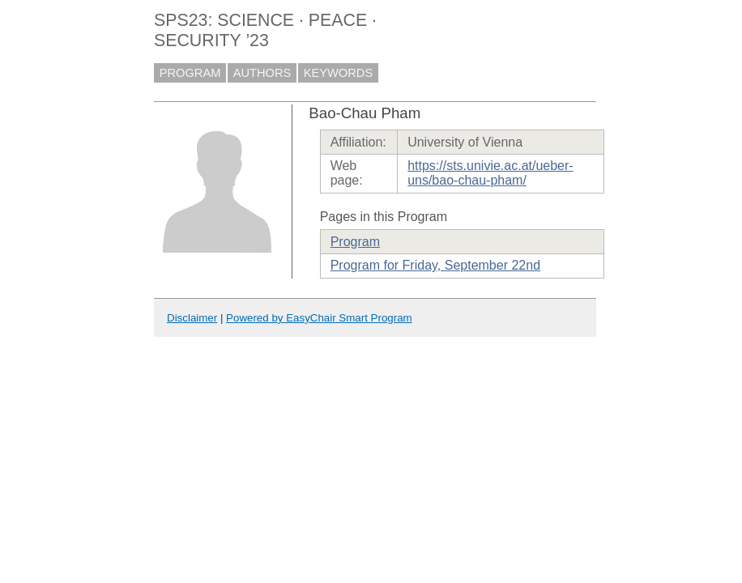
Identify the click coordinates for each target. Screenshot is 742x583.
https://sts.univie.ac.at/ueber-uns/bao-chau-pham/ (490, 173)
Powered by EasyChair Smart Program (319, 318)
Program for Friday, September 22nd (435, 265)
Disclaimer (192, 318)
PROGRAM (190, 72)
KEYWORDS (338, 72)
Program (355, 242)
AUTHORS (262, 72)
